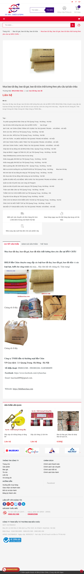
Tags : (4, 118)
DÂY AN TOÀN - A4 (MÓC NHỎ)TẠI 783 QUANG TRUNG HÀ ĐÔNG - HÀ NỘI (29, 138)
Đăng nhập (61, 12)
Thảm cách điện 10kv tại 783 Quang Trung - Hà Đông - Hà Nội (23, 189)
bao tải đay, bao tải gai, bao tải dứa (24, 252)
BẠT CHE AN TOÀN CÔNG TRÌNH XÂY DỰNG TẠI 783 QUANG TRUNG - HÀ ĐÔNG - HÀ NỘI (34, 128)
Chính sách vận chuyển (52, 467)
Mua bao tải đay (61, 169)
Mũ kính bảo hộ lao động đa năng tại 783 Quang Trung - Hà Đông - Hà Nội (27, 172)
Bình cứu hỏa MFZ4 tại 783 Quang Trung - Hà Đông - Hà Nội (23, 132)
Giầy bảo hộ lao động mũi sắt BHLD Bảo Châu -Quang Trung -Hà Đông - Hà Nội (29, 149)
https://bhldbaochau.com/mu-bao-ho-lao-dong (18, 155)
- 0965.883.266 (38, 531)
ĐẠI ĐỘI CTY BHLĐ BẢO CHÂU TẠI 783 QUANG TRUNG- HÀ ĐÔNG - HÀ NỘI (29, 207)
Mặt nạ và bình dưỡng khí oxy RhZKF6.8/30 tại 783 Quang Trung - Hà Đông (28, 169)
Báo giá (5, 469)
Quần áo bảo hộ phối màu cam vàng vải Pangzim (19, 183)
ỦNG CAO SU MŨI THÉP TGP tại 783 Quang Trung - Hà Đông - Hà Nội (26, 203)
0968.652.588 (13, 514)
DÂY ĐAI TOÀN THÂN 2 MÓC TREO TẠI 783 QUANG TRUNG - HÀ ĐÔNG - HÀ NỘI (31, 145)
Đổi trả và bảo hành (10, 490)
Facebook (51, 483)
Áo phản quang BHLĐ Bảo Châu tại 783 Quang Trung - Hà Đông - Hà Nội (27, 121)
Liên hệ (5, 475)
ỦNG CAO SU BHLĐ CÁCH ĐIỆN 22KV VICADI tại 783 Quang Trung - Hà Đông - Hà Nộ (32, 200)
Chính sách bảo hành (51, 472)
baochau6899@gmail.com (21, 378)
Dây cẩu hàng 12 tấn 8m (65, 434)
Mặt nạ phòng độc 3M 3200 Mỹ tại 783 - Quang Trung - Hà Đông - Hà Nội (27, 166)
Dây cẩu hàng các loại (12, 434)
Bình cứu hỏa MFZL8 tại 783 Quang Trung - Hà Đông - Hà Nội (24, 135)
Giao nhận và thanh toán (11, 488)
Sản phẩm (6, 467)
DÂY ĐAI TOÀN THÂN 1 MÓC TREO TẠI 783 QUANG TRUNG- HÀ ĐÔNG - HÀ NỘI (30, 142)
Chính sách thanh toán (52, 464)
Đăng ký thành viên (9, 493)
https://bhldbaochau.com (23, 389)
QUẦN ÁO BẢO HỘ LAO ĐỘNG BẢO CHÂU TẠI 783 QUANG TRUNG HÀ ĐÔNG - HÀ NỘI (33, 179)
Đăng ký (68, 12)
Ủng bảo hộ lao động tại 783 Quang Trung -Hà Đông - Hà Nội (23, 196)
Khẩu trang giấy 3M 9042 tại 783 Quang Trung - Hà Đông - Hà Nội (25, 159)
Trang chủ (6, 464)
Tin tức (5, 472)
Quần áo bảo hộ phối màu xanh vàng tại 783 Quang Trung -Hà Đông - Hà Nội (28, 186)
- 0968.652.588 (27, 531)
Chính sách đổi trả (50, 469)
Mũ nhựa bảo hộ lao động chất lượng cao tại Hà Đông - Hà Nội (24, 176)
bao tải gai (43, 125)
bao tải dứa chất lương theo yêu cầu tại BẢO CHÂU (20, 125)
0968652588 (33, 514)
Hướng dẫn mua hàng (10, 485)
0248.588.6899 (16, 531)
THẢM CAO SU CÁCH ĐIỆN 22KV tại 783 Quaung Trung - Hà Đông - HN (27, 193)
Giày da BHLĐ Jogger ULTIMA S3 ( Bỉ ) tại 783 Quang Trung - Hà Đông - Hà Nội (29, 152)
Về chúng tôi (7, 478)
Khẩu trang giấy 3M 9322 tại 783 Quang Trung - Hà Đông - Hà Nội (25, 162)
